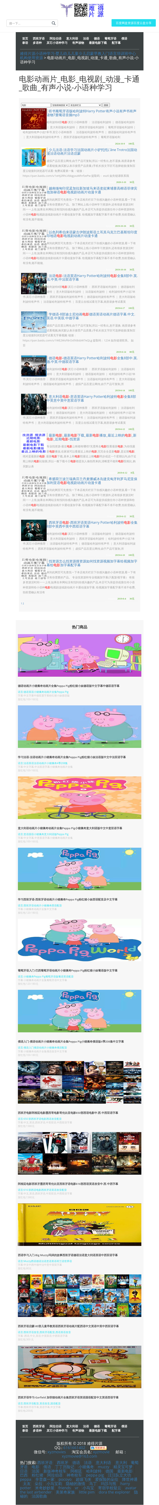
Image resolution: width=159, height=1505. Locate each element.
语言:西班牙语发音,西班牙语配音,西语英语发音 (44, 1332)
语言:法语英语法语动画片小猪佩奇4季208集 (43, 763)
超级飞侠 (83, 1479)
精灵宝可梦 (123, 1466)
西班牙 (62, 1462)
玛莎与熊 (108, 1483)
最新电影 (125, 1471)
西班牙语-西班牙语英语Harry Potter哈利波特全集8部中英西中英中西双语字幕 (92, 524)
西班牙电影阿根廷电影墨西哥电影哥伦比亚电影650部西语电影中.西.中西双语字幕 (68, 1113)
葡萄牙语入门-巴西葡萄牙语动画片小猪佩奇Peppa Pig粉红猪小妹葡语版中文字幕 (68, 971)
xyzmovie (101, 1452)
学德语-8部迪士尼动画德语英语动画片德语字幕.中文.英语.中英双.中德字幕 (91, 316)
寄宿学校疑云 (109, 1488)
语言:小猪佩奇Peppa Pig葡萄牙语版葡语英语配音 (46, 977)
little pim (87, 1492)
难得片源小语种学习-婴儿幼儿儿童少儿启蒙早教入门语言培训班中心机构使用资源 (78, 55)
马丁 (93, 1483)
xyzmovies (56, 1452)
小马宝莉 (54, 1483)
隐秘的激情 (75, 1483)
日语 (24, 1471)
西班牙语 (45, 1462)
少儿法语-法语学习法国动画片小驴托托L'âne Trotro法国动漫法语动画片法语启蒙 (92, 152)
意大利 (121, 1462)
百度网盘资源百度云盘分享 (134, 23)
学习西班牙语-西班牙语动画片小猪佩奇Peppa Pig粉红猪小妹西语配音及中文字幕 (68, 899)
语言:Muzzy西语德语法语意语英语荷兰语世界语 (45, 1261)
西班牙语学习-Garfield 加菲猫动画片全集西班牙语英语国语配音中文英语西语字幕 (68, 1397)
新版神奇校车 (54, 1471)
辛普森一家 (44, 1479)
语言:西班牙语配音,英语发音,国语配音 (39, 1403)
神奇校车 (74, 1475)
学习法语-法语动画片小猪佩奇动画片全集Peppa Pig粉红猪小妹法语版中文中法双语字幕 (72, 757)
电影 (35, 1466)
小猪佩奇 (86, 1466)
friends (64, 1488)
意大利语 (103, 1462)
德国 (109, 1471)
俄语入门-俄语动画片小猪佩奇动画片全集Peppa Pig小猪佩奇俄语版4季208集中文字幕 (71, 1042)
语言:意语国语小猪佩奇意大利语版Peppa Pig (43, 834)
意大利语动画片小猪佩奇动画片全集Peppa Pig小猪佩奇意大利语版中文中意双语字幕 (70, 828)
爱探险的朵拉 (106, 1479)
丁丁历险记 (65, 1466)
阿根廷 (76, 1471)
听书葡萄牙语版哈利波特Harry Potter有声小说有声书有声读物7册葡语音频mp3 (91, 113)
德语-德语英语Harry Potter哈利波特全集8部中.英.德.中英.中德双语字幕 (92, 360)
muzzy (103, 1466)
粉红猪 (37, 1475)
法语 (88, 1462)
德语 (76, 1462)
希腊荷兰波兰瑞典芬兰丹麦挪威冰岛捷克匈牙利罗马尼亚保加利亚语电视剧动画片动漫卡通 (92, 481)
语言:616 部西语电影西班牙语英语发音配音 (42, 1190)
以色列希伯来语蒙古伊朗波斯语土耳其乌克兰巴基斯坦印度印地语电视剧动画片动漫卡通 (92, 234)
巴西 (24, 1475)
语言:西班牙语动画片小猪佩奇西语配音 (40, 905)
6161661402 (74, 1447)
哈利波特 (94, 1471)
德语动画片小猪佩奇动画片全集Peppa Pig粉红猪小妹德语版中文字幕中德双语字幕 (68, 686)
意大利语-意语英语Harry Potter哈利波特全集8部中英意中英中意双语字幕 (91, 398)
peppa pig (95, 1475)
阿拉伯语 (55, 1475)
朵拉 (38, 1483)
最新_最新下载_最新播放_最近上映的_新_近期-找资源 (91, 437)
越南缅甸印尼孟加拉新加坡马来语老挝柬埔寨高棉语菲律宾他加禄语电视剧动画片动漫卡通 (92, 190)
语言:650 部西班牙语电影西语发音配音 (40, 1119)
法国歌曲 (39, 1496)
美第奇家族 (65, 1492)
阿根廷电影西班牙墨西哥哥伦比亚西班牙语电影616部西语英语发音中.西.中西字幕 (68, 1184)
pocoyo (65, 1479)
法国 (35, 1471)
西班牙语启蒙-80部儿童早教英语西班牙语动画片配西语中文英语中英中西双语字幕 (68, 1326)
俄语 (47, 1466)
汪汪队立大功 (119, 1475)
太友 (27, 1483)
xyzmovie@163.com (79, 1456)
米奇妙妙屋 (44, 1488)
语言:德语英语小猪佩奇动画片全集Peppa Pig (43, 692)
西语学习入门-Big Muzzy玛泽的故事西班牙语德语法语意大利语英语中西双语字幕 (68, 1255)
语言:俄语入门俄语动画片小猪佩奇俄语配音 (42, 1048)
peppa (25, 1479)
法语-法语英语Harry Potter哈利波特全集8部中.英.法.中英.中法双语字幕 (92, 278)
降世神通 (130, 1479)
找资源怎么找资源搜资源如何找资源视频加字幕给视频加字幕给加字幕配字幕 (92, 563)
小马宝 (88, 1488)
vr (76, 1488)
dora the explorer (114, 1492)
